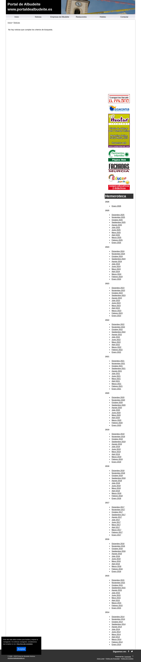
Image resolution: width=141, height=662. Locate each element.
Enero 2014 (116, 644)
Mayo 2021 (116, 379)
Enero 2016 (116, 571)
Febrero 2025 (117, 240)
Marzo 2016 (116, 566)
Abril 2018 (116, 491)
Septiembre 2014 (119, 624)
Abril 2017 (116, 527)
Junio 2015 (116, 595)
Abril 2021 (116, 381)
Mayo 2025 (116, 233)
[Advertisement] (119, 57)
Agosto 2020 (117, 408)
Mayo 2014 (116, 634)
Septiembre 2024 (119, 259)
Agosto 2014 (117, 627)
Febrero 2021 (117, 386)
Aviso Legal (100, 659)
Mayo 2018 (116, 488)
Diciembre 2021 (118, 361)
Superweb (127, 656)
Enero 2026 (116, 206)
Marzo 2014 (116, 639)
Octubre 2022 (117, 329)
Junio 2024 (116, 266)
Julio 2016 (116, 556)
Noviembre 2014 (118, 619)
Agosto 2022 (117, 335)
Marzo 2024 (116, 274)
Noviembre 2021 (118, 363)
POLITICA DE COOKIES (25, 644)
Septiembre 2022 (119, 332)
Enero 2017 (116, 535)
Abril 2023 (116, 308)
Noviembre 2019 (118, 437)
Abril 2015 (116, 600)
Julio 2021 (116, 374)
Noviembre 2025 (118, 217)
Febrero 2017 (117, 532)
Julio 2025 (116, 227)
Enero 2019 (116, 462)
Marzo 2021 (116, 384)
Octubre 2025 (117, 220)
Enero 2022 (116, 352)
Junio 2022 (116, 340)
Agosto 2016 (117, 554)
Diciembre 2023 (118, 288)
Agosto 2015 (117, 590)
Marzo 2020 (116, 420)
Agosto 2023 (117, 298)
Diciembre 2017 (118, 507)
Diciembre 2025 (118, 215)
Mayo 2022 (116, 342)
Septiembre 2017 (119, 515)
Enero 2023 (116, 316)
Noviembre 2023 (118, 290)
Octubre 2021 (117, 366)
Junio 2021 (116, 376)
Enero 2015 (116, 608)
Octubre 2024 (117, 256)
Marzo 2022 (116, 347)
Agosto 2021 (117, 371)
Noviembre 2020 (118, 400)
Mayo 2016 (116, 561)
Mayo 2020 (116, 415)
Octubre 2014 (117, 622)
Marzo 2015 (116, 603)
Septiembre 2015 (119, 588)
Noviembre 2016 (118, 546)
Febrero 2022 (117, 350)
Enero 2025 (116, 243)
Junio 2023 (116, 303)
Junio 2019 (116, 449)
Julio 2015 (116, 593)
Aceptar (21, 649)
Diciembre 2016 (118, 544)
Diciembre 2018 (118, 471)
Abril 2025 (116, 235)
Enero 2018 (116, 498)
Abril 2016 (116, 564)
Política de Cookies (127, 659)
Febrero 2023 (117, 313)
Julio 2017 (116, 520)
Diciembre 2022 (118, 324)
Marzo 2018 (116, 493)
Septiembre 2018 (119, 478)
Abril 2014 (116, 637)
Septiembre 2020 (119, 405)
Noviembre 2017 (118, 510)
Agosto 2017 (117, 517)
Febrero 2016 (117, 569)
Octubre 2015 (117, 585)
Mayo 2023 (116, 306)
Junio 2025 (116, 230)
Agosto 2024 (117, 261)
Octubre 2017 (117, 512)
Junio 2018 (116, 486)
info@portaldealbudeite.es (16, 658)
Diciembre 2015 (118, 580)
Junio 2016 (116, 559)
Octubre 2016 (117, 549)
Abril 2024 (116, 272)
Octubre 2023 (117, 293)
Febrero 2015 (117, 605)
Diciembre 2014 (118, 617)
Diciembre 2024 (118, 251)
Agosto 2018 (117, 481)
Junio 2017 (116, 522)
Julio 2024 (116, 264)
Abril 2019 (116, 454)
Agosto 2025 (117, 225)
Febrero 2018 (117, 496)
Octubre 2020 (117, 402)
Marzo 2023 (116, 311)
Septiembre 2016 (119, 551)
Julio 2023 (116, 300)
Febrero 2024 (117, 277)
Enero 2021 (116, 389)
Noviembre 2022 (118, 327)
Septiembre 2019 (119, 442)
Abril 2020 (116, 418)
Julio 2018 (116, 483)
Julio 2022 (116, 337)
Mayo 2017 (116, 525)
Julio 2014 (116, 629)
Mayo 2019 (116, 452)
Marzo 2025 (116, 237)
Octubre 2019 (117, 439)
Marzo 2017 (116, 530)
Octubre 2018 (117, 476)
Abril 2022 (116, 345)
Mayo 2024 (116, 269)
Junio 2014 (116, 632)
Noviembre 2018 (118, 473)
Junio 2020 (116, 413)
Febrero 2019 (117, 459)
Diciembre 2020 (118, 397)
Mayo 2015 (116, 598)
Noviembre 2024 (118, 254)
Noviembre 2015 (118, 583)
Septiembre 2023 (119, 295)
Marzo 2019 (116, 457)
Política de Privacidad (113, 659)
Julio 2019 (116, 447)
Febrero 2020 (117, 423)
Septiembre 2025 (119, 222)
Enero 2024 (116, 279)
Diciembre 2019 (118, 434)
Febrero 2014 (117, 642)
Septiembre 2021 (119, 368)
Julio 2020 (116, 410)
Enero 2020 (116, 425)
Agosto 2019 (117, 444)
